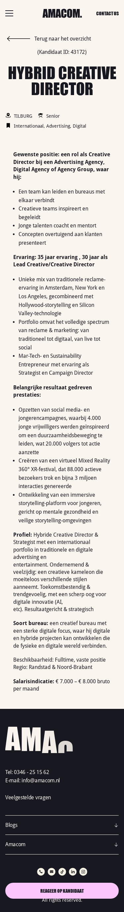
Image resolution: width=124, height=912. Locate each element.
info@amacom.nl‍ (40, 780)
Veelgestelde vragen (28, 797)
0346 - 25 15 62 (31, 772)
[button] (62, 825)
